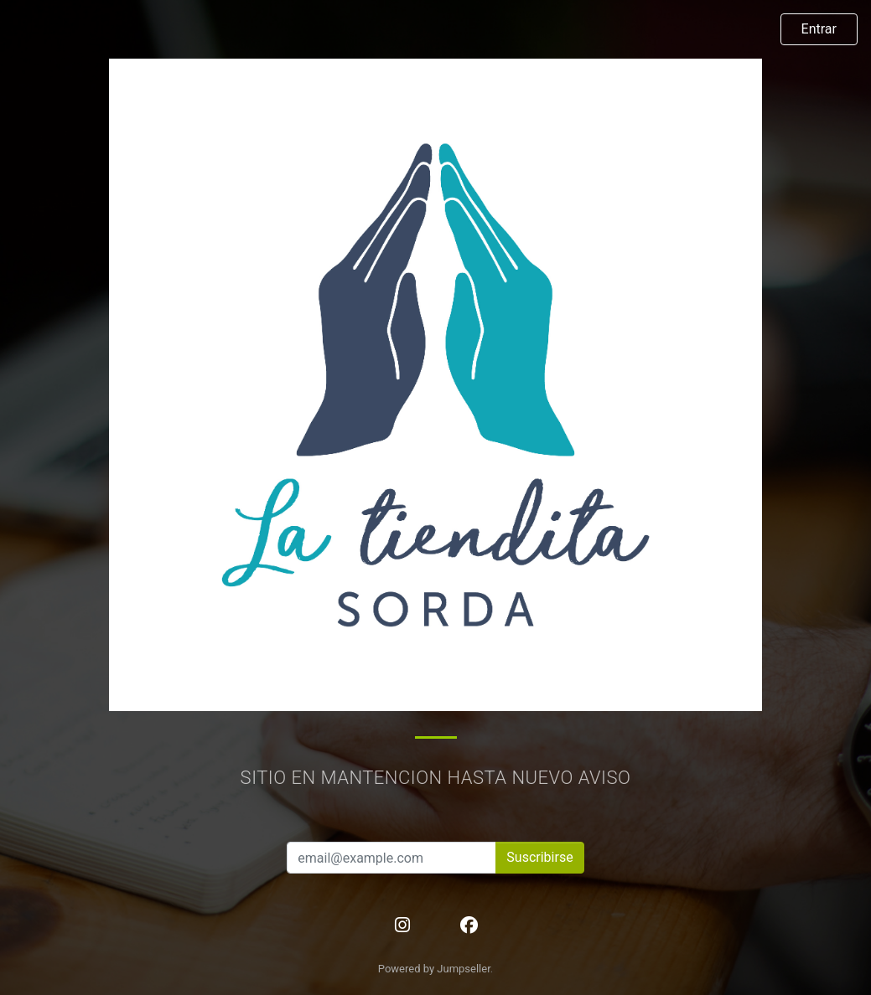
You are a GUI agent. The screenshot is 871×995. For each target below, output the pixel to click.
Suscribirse (539, 857)
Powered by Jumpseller (434, 968)
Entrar (819, 29)
